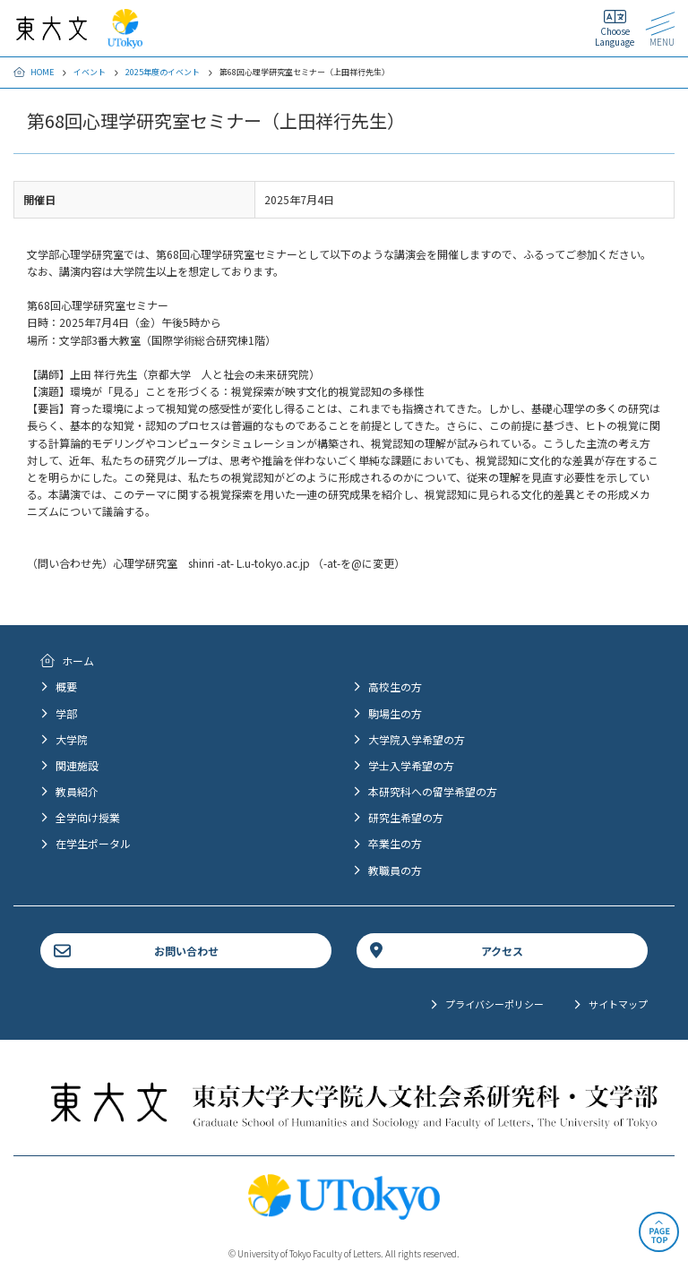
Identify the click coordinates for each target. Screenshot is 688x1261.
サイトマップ (618, 1004)
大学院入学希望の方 (416, 739)
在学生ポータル (93, 843)
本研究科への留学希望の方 (432, 791)
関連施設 (77, 765)
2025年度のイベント (162, 72)
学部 (66, 713)
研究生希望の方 (405, 817)
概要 (66, 686)
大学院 (72, 739)
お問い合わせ (186, 950)
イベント (89, 72)
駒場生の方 (395, 713)
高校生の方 (395, 686)
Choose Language (614, 36)
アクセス (502, 950)
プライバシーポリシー (494, 1004)
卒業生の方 (395, 843)
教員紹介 (77, 791)
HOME (42, 72)
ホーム (78, 660)
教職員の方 (395, 870)
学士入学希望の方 (411, 765)
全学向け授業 (88, 817)
